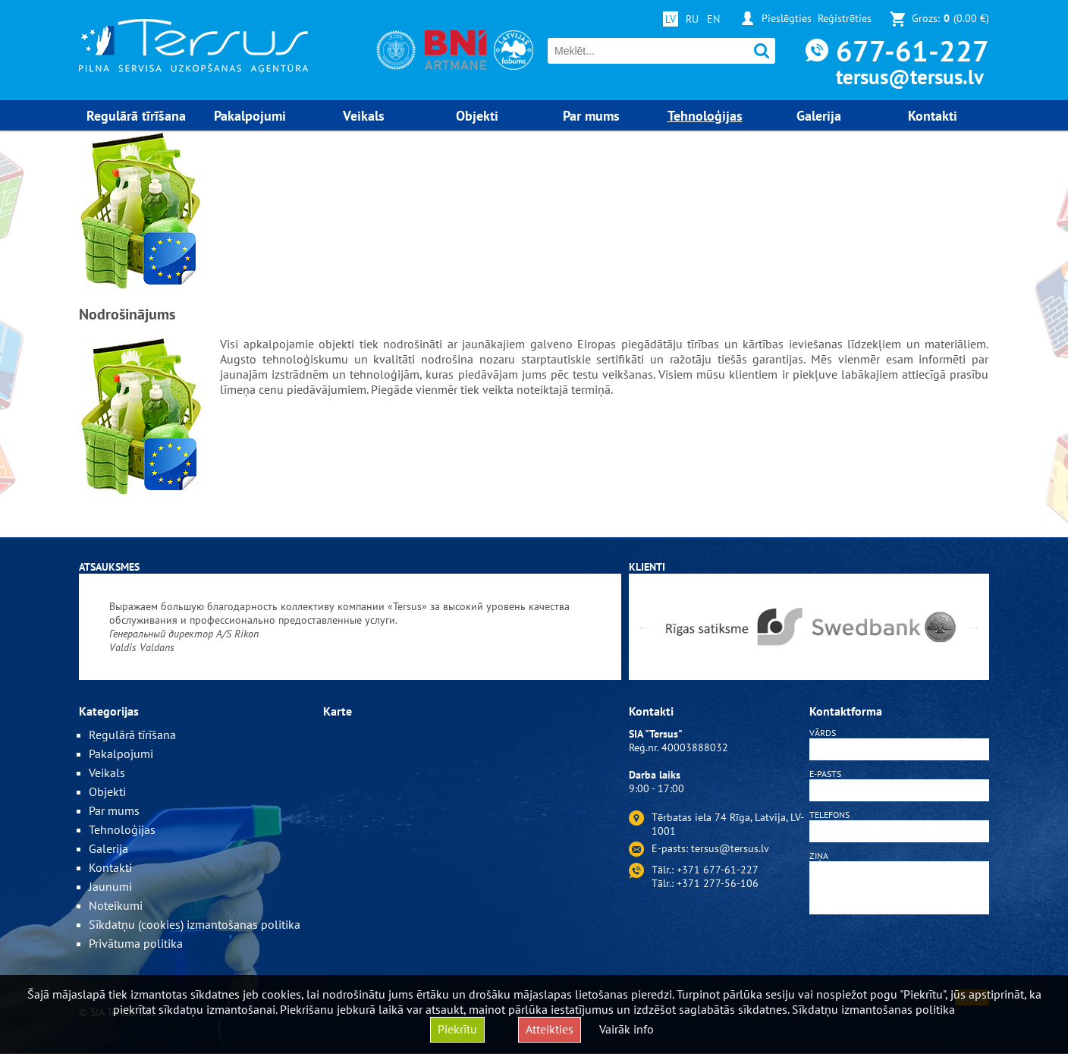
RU (692, 19)
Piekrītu (457, 1029)
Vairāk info (626, 1029)
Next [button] (974, 626)
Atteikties (549, 1029)
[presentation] (899, 954)
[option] (350, 627)
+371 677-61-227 (718, 869)
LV (670, 19)
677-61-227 (912, 50)
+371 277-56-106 (718, 883)
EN (713, 19)
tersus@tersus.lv (910, 77)
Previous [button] (644, 626)
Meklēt (762, 51)
